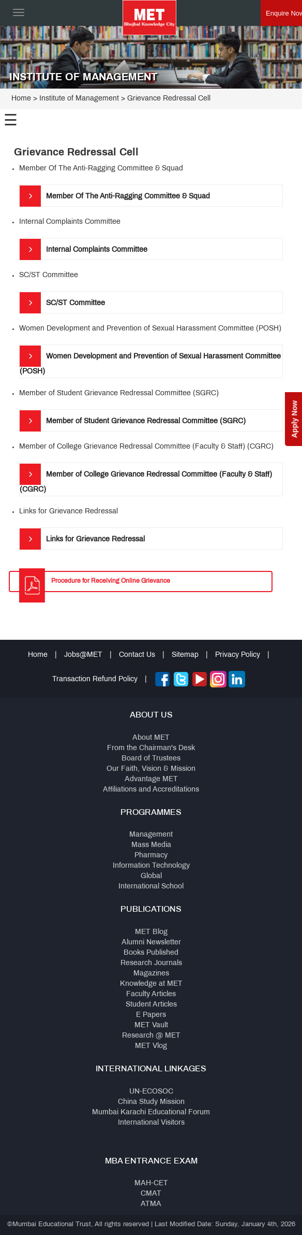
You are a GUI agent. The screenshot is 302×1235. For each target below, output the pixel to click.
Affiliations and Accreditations (151, 789)
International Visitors (151, 1122)
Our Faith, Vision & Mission (151, 769)
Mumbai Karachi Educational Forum (151, 1112)
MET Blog (151, 932)
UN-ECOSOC (151, 1091)
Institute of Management (79, 98)
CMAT (151, 1193)
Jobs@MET (83, 655)
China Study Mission (151, 1102)
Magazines (151, 973)
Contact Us (137, 655)
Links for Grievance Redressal (82, 538)
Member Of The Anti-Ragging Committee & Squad (115, 195)
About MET (151, 738)
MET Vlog (151, 1046)
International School (151, 886)
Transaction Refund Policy (95, 679)
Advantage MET (151, 779)
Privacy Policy (237, 655)
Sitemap (185, 655)
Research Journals (151, 963)
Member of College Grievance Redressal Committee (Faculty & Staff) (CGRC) (146, 478)
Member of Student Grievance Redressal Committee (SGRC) (133, 420)
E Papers (151, 1015)
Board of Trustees (151, 758)
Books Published (151, 953)
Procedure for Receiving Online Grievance (110, 581)
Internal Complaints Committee (83, 249)
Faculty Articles (151, 994)
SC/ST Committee (62, 302)
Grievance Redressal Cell (168, 98)
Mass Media (151, 845)
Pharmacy (151, 855)
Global (151, 876)
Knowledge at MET (151, 984)
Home (21, 98)
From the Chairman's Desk (151, 748)
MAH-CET (151, 1183)
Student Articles (151, 1004)
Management (151, 834)
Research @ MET (151, 1035)
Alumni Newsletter (151, 942)
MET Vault (151, 1025)
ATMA (151, 1204)
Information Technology (151, 866)
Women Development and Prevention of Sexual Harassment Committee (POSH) (150, 360)
